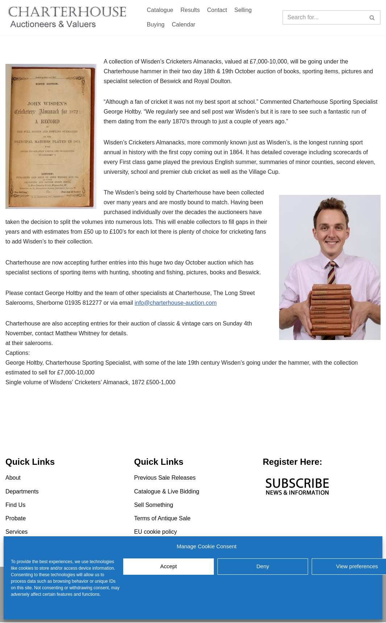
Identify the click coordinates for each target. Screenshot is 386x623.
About (13, 479)
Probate (15, 519)
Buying (156, 24)
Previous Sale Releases (165, 479)
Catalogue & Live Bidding (166, 492)
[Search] (323, 17)
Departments (22, 492)
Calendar (183, 24)
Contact (217, 10)
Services (16, 533)
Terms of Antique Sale (162, 519)
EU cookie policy (27, 610)
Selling (243, 10)
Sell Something (153, 506)
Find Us (15, 506)
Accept (168, 566)
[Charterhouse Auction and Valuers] (68, 17)
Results (190, 10)
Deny (262, 566)
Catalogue (160, 10)
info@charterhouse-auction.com (176, 303)
